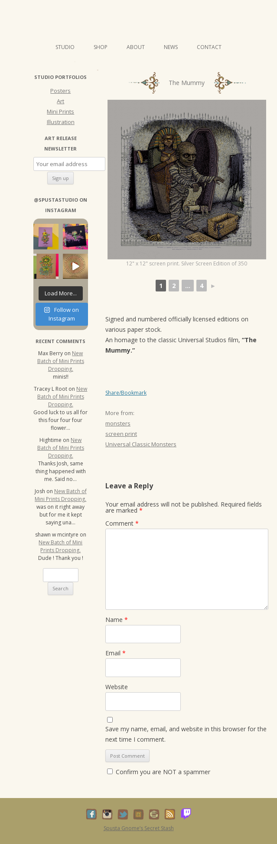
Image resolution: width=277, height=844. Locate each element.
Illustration (61, 122)
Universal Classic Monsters (140, 444)
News (171, 47)
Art (60, 101)
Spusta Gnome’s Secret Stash (139, 828)
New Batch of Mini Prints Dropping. (60, 361)
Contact (209, 47)
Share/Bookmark (126, 392)
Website (116, 687)
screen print (121, 434)
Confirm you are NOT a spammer (158, 772)
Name (116, 619)
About (136, 47)
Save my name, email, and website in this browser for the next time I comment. (186, 734)
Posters (60, 91)
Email (115, 653)
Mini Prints (60, 111)
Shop (101, 47)
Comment (122, 523)
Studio (65, 47)
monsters (117, 423)
